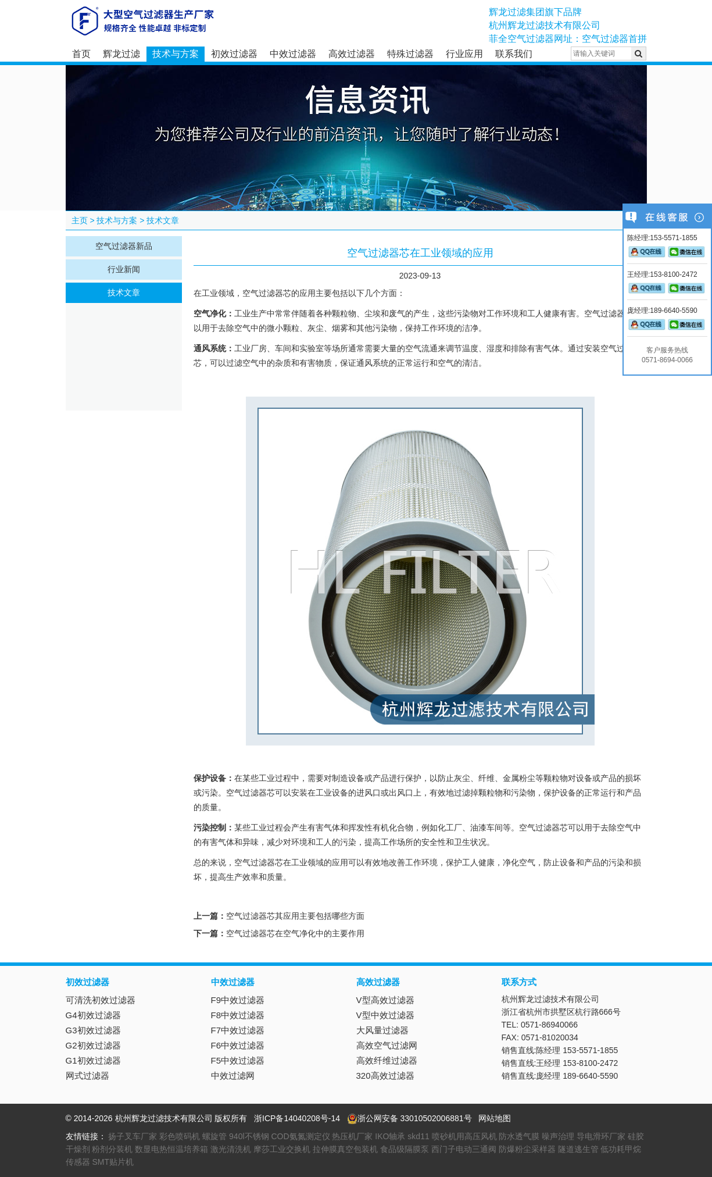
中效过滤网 (233, 1075)
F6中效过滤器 (238, 1045)
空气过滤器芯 (266, 293)
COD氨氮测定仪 (300, 1136)
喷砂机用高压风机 (464, 1136)
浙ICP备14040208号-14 (297, 1118)
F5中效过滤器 (238, 1060)
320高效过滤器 (385, 1075)
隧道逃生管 (578, 1149)
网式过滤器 (87, 1075)
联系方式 (519, 982)
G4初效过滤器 (93, 1015)
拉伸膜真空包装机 (345, 1149)
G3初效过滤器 (93, 1030)
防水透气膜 (519, 1136)
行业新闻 (124, 269)
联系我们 (513, 54)
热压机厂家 (352, 1136)
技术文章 (162, 220)
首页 (81, 54)
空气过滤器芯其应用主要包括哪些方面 (295, 916)
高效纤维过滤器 (386, 1060)
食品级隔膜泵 (404, 1149)
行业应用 (464, 54)
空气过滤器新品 (123, 246)
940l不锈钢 (249, 1136)
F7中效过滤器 (238, 1030)
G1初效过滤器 (93, 1060)
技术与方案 (175, 54)
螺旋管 (214, 1136)
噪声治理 (558, 1136)
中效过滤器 (293, 54)
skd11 (418, 1136)
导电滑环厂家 (601, 1136)
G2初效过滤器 (93, 1045)
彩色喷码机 (179, 1136)
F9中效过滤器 (238, 1000)
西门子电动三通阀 (463, 1149)
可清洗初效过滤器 (100, 1000)
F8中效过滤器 (238, 1015)
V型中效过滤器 (385, 1015)
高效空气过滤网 (386, 1045)
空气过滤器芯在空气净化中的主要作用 (295, 933)
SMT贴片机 (113, 1162)
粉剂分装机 (112, 1149)
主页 (79, 220)
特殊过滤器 (410, 54)
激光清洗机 (230, 1149)
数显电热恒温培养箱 (171, 1149)
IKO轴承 (390, 1136)
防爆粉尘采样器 (527, 1149)
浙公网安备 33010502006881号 (409, 1118)
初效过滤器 (234, 54)
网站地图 (494, 1118)
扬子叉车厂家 (132, 1136)
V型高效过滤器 (385, 1000)
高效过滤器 (351, 54)
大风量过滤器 (382, 1030)
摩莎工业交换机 (281, 1149)
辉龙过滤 (121, 54)
